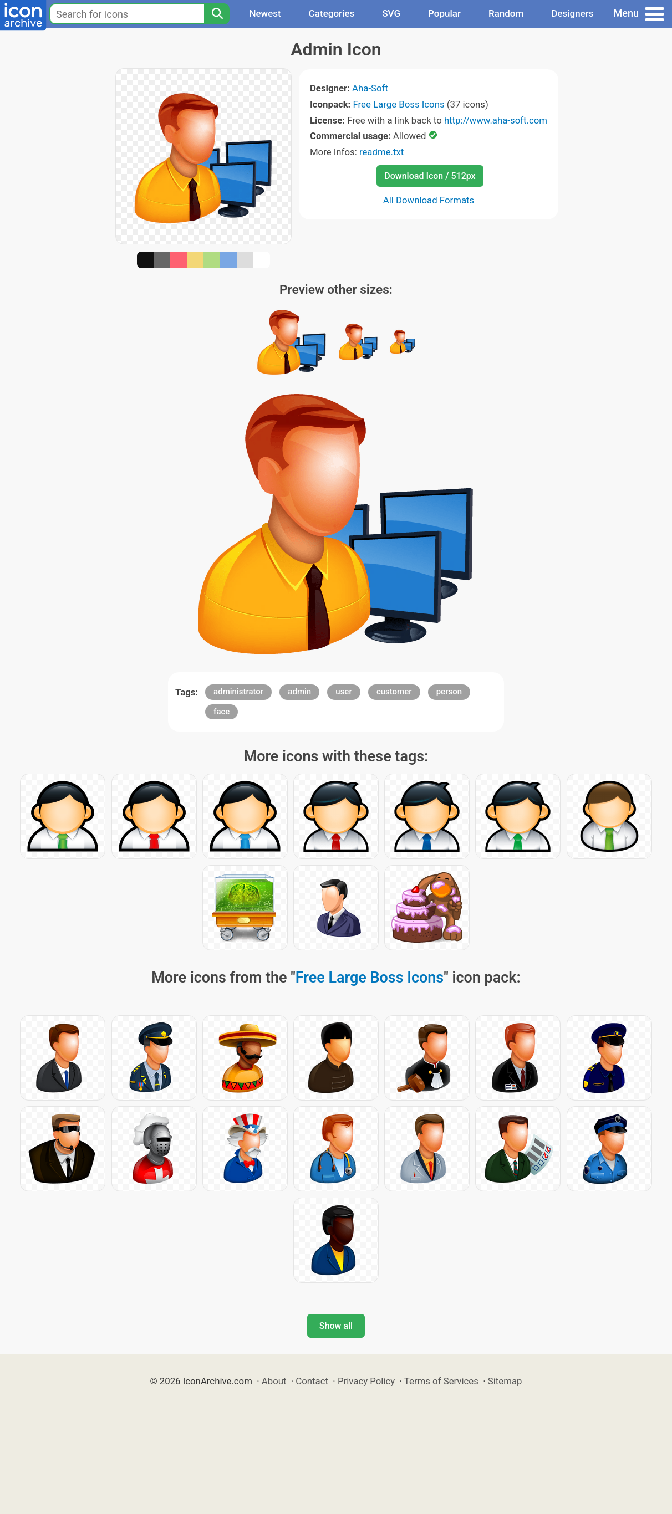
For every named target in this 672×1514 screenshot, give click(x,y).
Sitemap (505, 1381)
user (343, 692)
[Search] (217, 13)
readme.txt (381, 151)
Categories (332, 13)
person (449, 692)
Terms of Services (441, 1381)
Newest (265, 13)
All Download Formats (429, 200)
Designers (572, 13)
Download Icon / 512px (429, 176)
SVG (391, 13)
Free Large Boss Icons (399, 104)
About (274, 1381)
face (221, 712)
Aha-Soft (370, 88)
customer (394, 692)
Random (505, 13)
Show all (336, 1326)
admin (299, 692)
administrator (238, 692)
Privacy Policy (366, 1381)
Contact (312, 1381)
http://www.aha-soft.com (495, 120)
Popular (444, 13)
